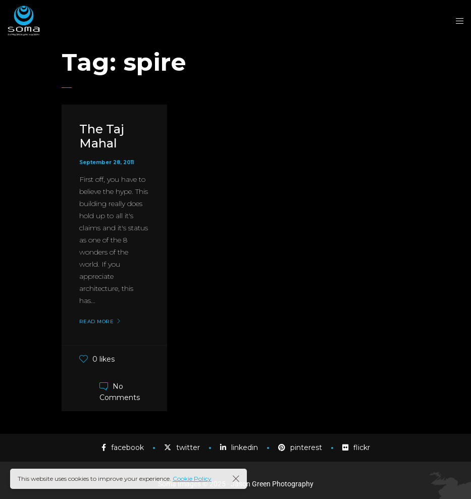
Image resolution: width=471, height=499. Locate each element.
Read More (96, 322)
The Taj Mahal (101, 136)
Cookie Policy (192, 478)
